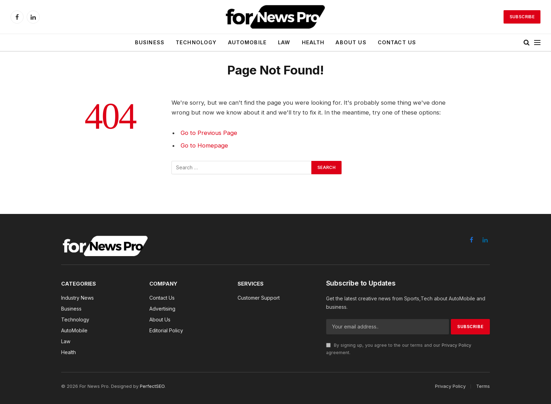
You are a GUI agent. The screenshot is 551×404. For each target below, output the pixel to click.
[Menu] (537, 43)
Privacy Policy (456, 345)
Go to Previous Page (209, 132)
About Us (351, 42)
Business (149, 42)
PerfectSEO (152, 386)
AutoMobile (247, 42)
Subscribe (522, 16)
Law (284, 42)
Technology (196, 42)
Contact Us (397, 42)
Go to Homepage (204, 145)
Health (313, 42)
